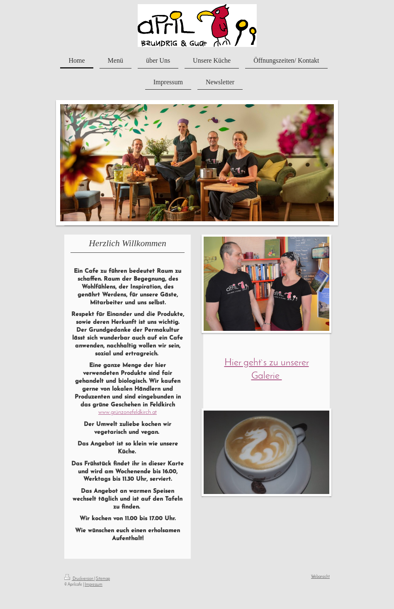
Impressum (93, 584)
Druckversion (79, 579)
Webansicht (320, 577)
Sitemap (103, 579)
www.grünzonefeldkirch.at (127, 412)
